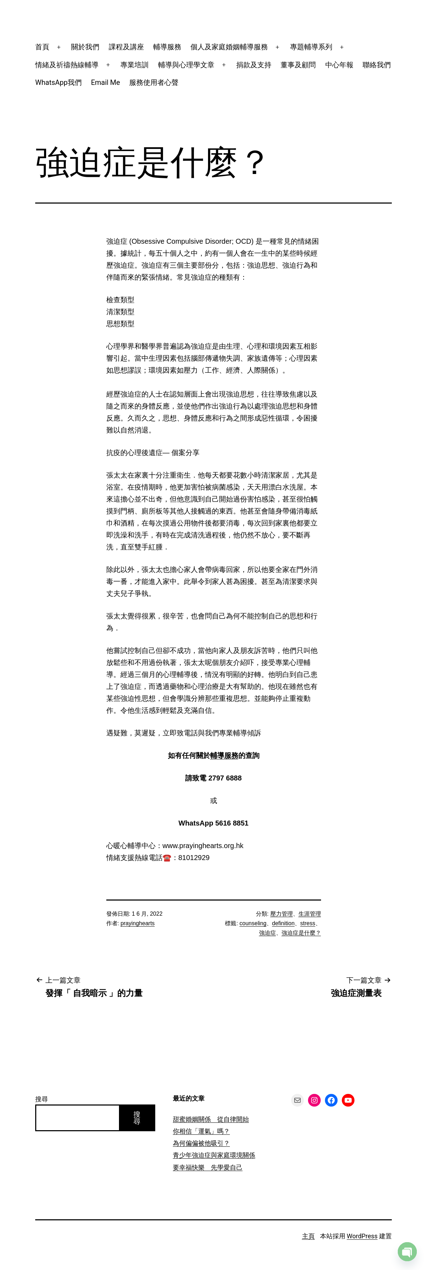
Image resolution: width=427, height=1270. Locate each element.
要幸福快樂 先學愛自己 (208, 1167)
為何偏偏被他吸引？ (201, 1143)
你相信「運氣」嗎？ (201, 1131)
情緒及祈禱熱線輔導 (67, 65)
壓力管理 (281, 914)
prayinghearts (137, 923)
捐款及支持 (253, 65)
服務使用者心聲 (153, 82)
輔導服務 (167, 47)
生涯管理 (310, 914)
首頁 (42, 47)
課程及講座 (126, 47)
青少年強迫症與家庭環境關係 (214, 1155)
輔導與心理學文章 (186, 65)
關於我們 (85, 47)
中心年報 (339, 65)
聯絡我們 (377, 65)
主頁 (308, 1236)
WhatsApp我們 (58, 82)
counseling (252, 923)
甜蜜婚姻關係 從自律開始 (211, 1119)
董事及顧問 (298, 65)
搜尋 (41, 1099)
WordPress (362, 1236)
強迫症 (267, 933)
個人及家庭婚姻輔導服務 (229, 47)
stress (307, 923)
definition (283, 923)
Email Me (105, 82)
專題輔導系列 (311, 47)
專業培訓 (134, 65)
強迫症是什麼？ (301, 933)
